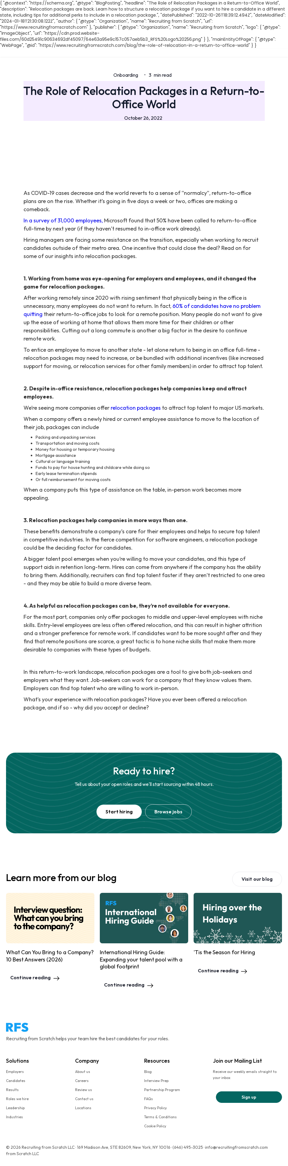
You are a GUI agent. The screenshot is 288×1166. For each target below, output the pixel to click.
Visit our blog (257, 879)
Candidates (15, 1080)
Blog (148, 1071)
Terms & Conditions (160, 1117)
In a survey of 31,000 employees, (63, 220)
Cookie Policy (155, 1126)
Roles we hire (17, 1099)
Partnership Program (162, 1089)
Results (12, 1089)
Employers (15, 1071)
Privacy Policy (155, 1108)
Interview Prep (156, 1080)
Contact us (84, 1099)
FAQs (148, 1099)
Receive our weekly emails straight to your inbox (245, 1074)
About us (82, 1071)
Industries (14, 1117)
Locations (83, 1108)
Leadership (15, 1108)
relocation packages (136, 407)
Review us (83, 1089)
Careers (82, 1080)
